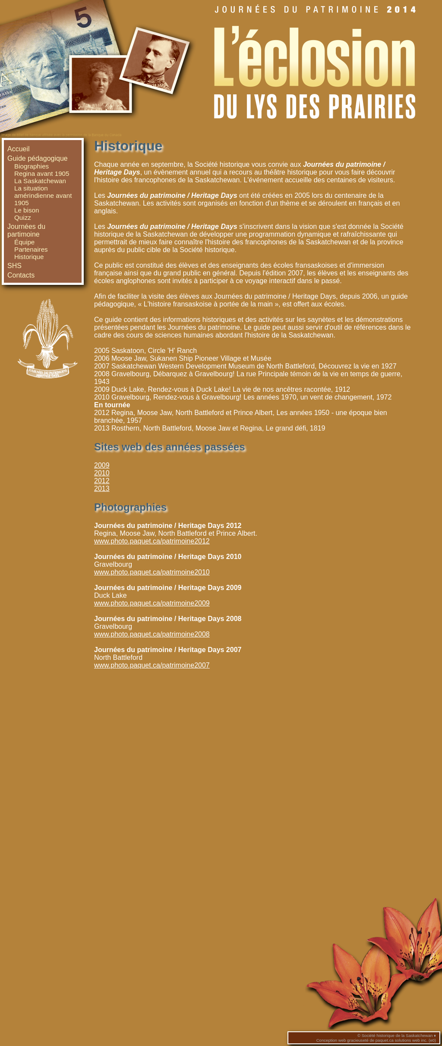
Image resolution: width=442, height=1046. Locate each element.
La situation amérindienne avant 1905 (43, 195)
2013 (102, 488)
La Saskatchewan (40, 180)
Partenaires (31, 249)
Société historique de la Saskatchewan (397, 1035)
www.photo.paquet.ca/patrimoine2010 (152, 572)
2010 (102, 473)
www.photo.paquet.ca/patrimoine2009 (152, 603)
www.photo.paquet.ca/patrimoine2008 (152, 634)
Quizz (22, 217)
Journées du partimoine (26, 230)
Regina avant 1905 (41, 173)
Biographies (31, 166)
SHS (14, 265)
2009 (102, 465)
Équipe (24, 242)
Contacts (21, 275)
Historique (29, 256)
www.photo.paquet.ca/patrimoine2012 (152, 541)
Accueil (18, 149)
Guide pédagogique (37, 158)
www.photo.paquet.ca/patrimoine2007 (152, 665)
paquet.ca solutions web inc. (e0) (406, 1040)
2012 (102, 480)
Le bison (26, 210)
